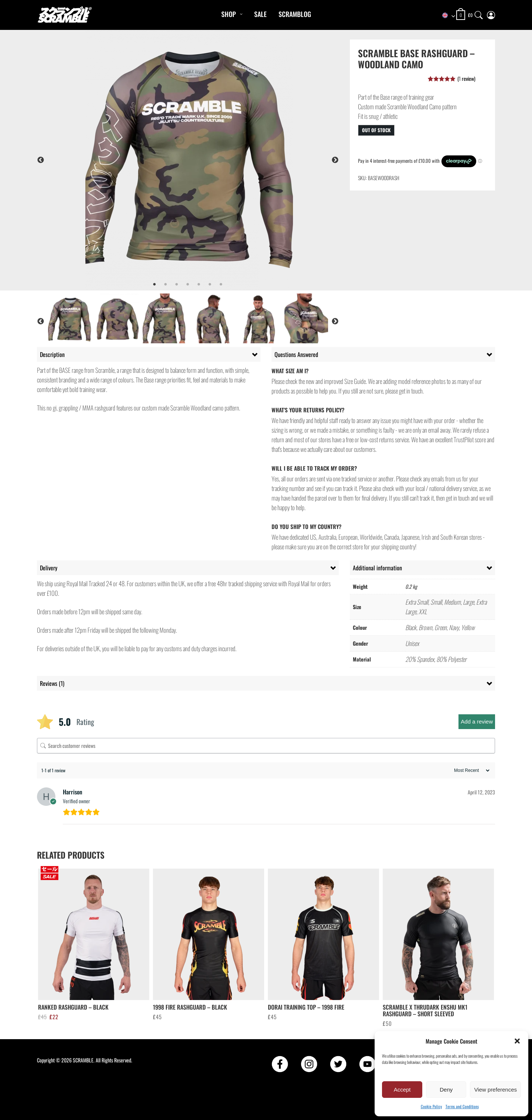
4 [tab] (187, 284)
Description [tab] (52, 354)
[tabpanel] (207, 160)
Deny (446, 1089)
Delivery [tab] (48, 567)
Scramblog (295, 14)
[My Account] (491, 13)
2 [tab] (165, 284)
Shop (228, 14)
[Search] (479, 13)
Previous (40, 160)
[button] (517, 1041)
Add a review (477, 721)
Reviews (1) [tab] (52, 683)
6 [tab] (210, 284)
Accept (402, 1089)
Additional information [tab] (377, 567)
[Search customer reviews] (266, 745)
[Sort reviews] (471, 770)
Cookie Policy (431, 1106)
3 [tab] (176, 284)
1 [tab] (154, 284)
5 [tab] (198, 284)
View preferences (495, 1089)
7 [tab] (221, 284)
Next (335, 160)
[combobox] (445, 15)
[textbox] (445, 15)
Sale (260, 14)
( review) (466, 78)
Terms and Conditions (462, 1106)
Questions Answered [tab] (296, 354)
